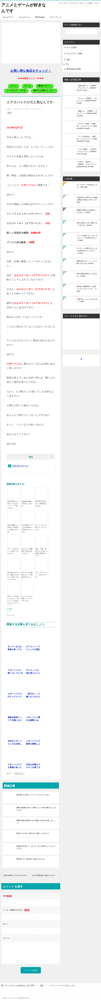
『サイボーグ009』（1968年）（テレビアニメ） (87, 126)
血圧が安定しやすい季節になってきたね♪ (87, 224)
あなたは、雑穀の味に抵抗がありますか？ (27, 551)
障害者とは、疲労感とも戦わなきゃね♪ (30, 859)
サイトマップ (55, 17)
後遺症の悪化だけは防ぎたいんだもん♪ (87, 211)
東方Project (40, 17)
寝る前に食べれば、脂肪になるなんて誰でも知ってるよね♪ (13, 576)
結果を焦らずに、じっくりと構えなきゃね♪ (87, 262)
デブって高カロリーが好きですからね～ (13, 551)
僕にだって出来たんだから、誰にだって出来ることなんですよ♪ (13, 599)
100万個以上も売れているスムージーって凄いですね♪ (13, 504)
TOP (19, 985)
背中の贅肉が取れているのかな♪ (87, 275)
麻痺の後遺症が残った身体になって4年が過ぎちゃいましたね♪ (36, 809)
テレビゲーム (24, 17)
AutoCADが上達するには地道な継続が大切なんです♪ (87, 199)
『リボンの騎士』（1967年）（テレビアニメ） (87, 151)
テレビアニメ (8, 17)
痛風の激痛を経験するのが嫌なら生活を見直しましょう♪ (36, 822)
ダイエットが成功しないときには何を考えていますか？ (87, 250)
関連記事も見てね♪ (20, 466)
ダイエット (19, 774)
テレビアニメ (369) (74, 53)
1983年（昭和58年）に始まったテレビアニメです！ (87, 288)
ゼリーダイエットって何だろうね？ (41, 575)
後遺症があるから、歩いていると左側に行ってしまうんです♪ (36, 847)
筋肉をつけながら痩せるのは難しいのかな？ (32, 833)
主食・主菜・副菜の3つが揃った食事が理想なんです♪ (41, 552)
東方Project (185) (74, 69)
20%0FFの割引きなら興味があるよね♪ (41, 503)
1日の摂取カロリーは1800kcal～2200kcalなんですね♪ (27, 528)
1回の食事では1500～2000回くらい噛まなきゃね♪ (13, 528)
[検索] (81, 31)
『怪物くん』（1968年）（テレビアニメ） (87, 113)
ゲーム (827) (72, 47)
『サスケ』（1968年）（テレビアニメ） (87, 100)
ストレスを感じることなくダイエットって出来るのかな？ (87, 238)
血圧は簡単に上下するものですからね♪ (17, 875)
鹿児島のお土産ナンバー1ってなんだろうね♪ (32, 795)
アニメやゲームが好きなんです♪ (87, 186)
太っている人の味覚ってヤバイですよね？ (27, 598)
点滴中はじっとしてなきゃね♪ (87, 300)
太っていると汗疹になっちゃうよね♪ (41, 527)
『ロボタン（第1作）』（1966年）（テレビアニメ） (87, 164)
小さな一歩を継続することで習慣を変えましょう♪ (27, 576)
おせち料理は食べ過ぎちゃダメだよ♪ (45, 875)
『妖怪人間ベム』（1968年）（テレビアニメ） (87, 88)
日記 (9, 113)
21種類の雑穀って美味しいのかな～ (27, 503)
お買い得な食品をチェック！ (30, 70)
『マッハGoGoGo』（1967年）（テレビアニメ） (87, 138)
